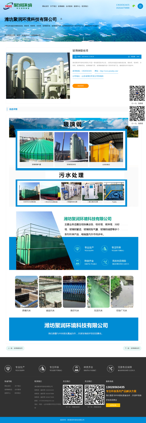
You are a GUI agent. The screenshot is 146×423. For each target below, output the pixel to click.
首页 (18, 35)
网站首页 (45, 6)
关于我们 (53, 6)
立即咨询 (113, 405)
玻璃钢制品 (61, 12)
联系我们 (85, 6)
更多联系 (81, 86)
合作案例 (69, 6)
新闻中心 (77, 6)
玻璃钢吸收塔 (35, 35)
